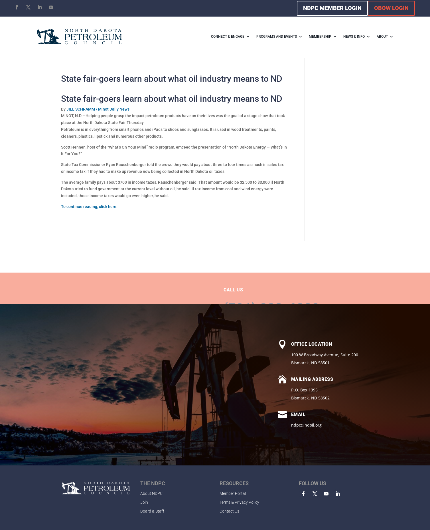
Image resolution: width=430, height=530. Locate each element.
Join (144, 502)
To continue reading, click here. (89, 206)
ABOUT (382, 37)
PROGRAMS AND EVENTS (276, 37)
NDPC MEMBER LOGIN (332, 8)
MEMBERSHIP (320, 37)
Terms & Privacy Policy (239, 502)
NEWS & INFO (354, 37)
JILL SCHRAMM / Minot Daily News (97, 109)
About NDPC (151, 493)
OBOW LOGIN (391, 8)
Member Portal (233, 493)
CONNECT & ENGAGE (227, 37)
